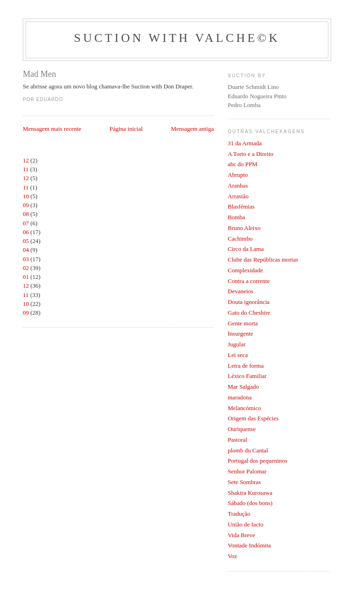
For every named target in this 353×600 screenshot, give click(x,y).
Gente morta (243, 323)
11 (26, 169)
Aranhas (238, 185)
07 (26, 223)
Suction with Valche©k (177, 38)
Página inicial (126, 128)
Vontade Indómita (249, 545)
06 (26, 232)
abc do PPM (243, 164)
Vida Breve (241, 535)
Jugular (236, 344)
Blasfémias (241, 206)
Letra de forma (246, 365)
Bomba (236, 217)
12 (26, 160)
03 (26, 259)
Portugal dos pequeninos (257, 460)
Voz (232, 556)
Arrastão (238, 196)
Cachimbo (240, 238)
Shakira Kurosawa (250, 492)
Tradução (239, 513)
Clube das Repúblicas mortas (263, 259)
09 (26, 205)
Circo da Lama (246, 248)
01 (26, 276)
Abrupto (238, 174)
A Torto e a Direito (250, 153)
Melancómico (244, 407)
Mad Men (39, 74)
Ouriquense (242, 428)
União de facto (246, 524)
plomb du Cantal (248, 450)
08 (26, 213)
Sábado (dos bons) (250, 502)
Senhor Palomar (247, 471)
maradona (239, 397)
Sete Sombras (244, 482)
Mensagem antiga (192, 128)
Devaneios (240, 291)
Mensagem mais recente (52, 128)
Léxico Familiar (247, 375)
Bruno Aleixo (244, 227)
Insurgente (240, 333)
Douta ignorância (249, 301)
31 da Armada (245, 143)
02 (26, 267)
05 (26, 240)
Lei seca (238, 354)
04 (26, 249)
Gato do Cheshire (249, 312)
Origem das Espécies (253, 418)
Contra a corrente (249, 280)
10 (26, 196)
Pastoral (237, 439)
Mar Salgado (243, 386)
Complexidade (245, 270)
